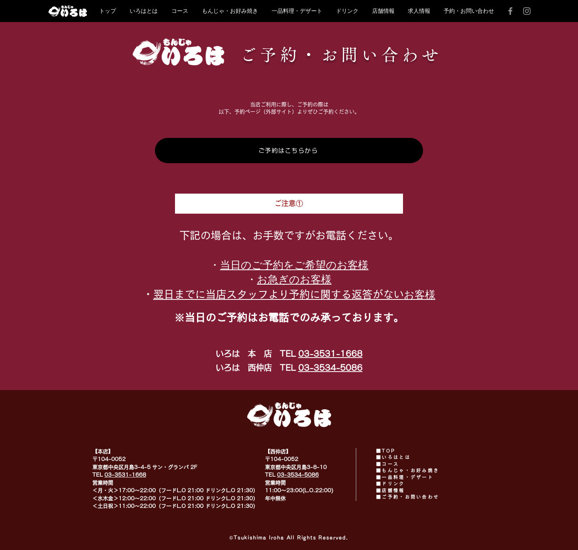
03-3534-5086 (330, 368)
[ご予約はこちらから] (289, 150)
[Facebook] (510, 11)
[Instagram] (527, 11)
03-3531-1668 (330, 354)
